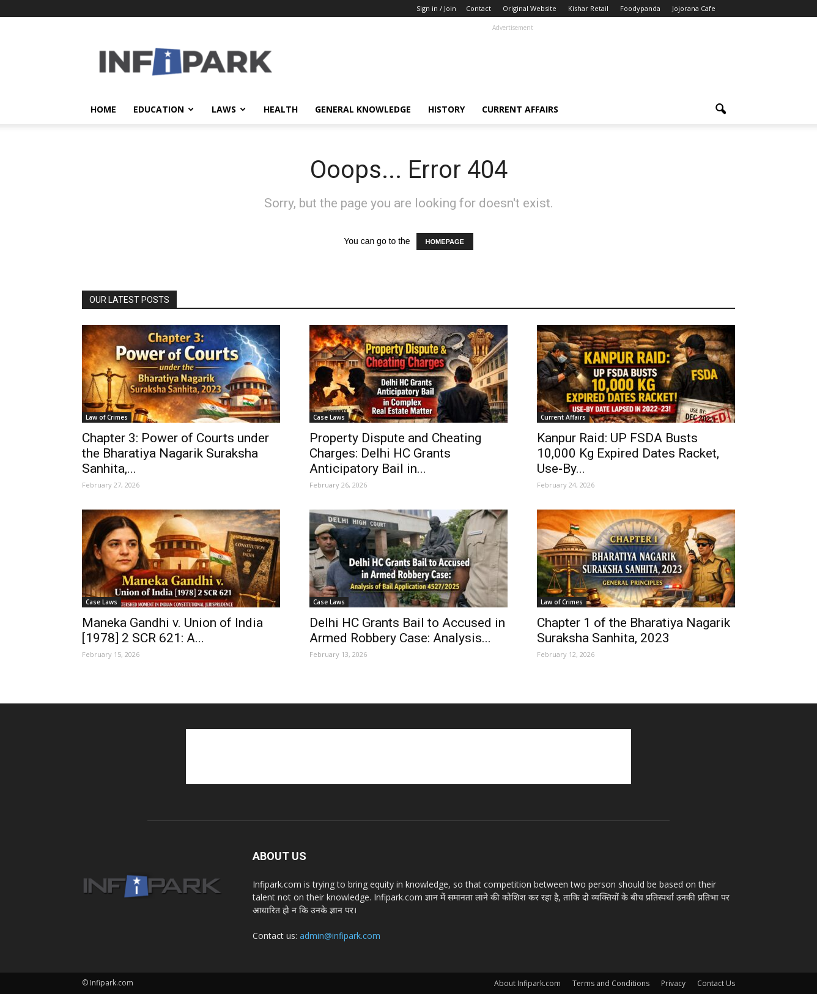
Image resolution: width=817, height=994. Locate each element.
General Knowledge (363, 109)
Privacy (673, 983)
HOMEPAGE (445, 241)
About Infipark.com (527, 983)
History (446, 109)
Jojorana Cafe (693, 8)
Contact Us (716, 983)
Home (103, 109)
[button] (720, 109)
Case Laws (329, 417)
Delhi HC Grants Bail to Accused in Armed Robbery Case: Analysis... (407, 630)
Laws (229, 109)
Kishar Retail (588, 8)
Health (281, 109)
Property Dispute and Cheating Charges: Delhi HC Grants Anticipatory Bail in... (395, 453)
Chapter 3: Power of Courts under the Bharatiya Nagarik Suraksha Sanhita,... (175, 453)
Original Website (529, 8)
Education (163, 109)
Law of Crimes (107, 417)
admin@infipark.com (340, 935)
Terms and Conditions (610, 983)
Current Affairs (520, 109)
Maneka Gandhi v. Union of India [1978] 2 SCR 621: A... (172, 630)
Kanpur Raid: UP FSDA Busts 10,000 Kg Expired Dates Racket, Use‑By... (628, 453)
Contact (478, 8)
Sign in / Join (436, 8)
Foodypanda (640, 8)
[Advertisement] (512, 61)
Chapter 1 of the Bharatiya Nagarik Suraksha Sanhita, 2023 (633, 630)
